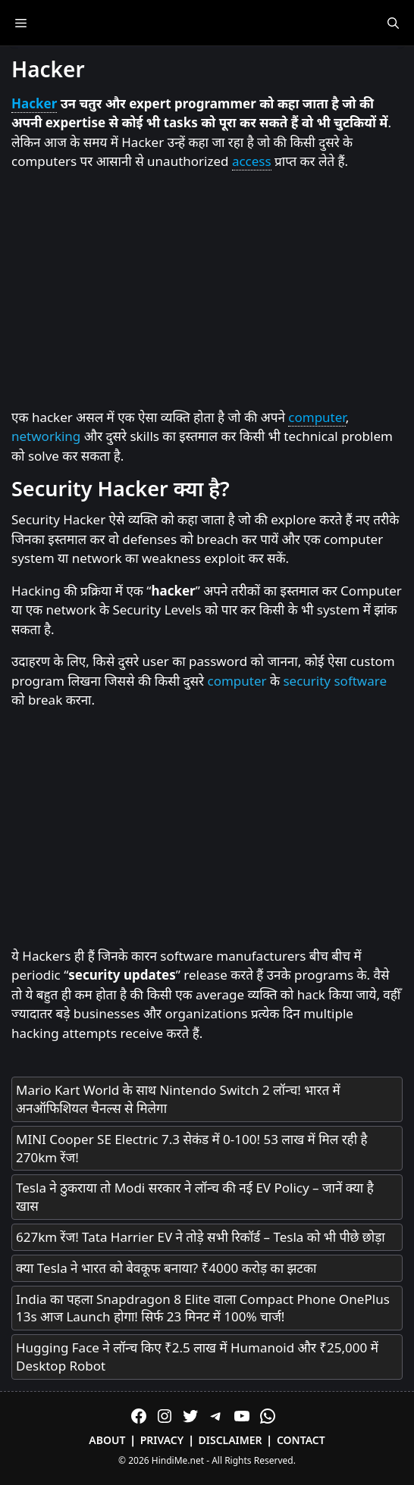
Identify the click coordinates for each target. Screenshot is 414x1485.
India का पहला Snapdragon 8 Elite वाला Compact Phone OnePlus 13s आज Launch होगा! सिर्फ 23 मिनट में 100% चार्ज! (203, 1308)
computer (316, 417)
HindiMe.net (178, 1460)
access (251, 161)
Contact (301, 1440)
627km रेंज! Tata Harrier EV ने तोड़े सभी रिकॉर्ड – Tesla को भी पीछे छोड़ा (200, 1237)
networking (45, 436)
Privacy (162, 1440)
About (107, 1440)
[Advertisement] (207, 290)
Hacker (34, 103)
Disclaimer (230, 1440)
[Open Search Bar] (393, 22)
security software (335, 680)
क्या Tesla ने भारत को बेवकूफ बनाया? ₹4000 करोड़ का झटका (166, 1268)
